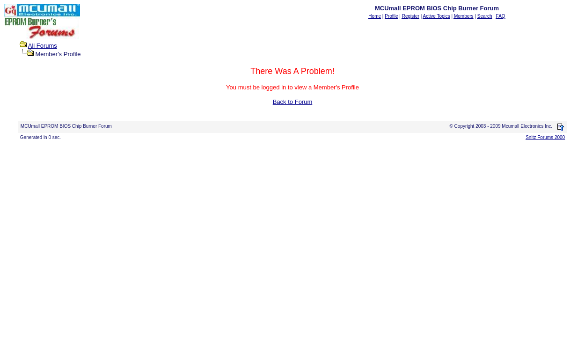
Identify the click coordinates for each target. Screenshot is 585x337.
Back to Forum (293, 101)
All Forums (42, 45)
